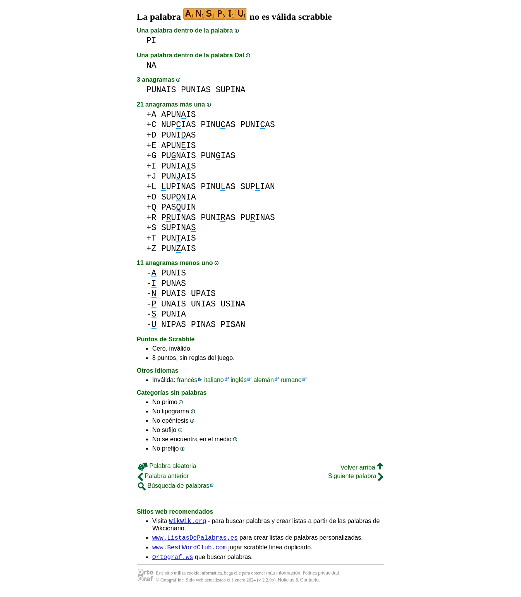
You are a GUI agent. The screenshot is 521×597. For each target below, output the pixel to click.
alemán (263, 380)
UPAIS (203, 293)
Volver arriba (361, 467)
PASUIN (178, 207)
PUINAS (178, 217)
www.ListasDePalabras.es (195, 539)
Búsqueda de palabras (174, 485)
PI (151, 40)
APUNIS (178, 114)
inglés (238, 380)
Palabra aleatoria (167, 466)
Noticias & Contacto (298, 584)
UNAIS (173, 304)
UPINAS (178, 186)
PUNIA (173, 314)
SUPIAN (257, 186)
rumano (290, 380)
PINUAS (218, 124)
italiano (214, 380)
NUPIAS (178, 124)
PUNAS (173, 283)
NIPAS (173, 324)
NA (151, 65)
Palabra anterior (163, 476)
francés (187, 380)
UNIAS (203, 304)
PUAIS (173, 293)
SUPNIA (178, 197)
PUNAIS (161, 89)
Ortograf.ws (172, 561)
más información (283, 577)
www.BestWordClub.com (189, 550)
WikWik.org (187, 522)
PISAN (232, 324)
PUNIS (173, 273)
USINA (232, 304)
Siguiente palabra (355, 476)
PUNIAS (196, 89)
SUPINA (231, 89)
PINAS (203, 324)
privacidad (328, 577)
